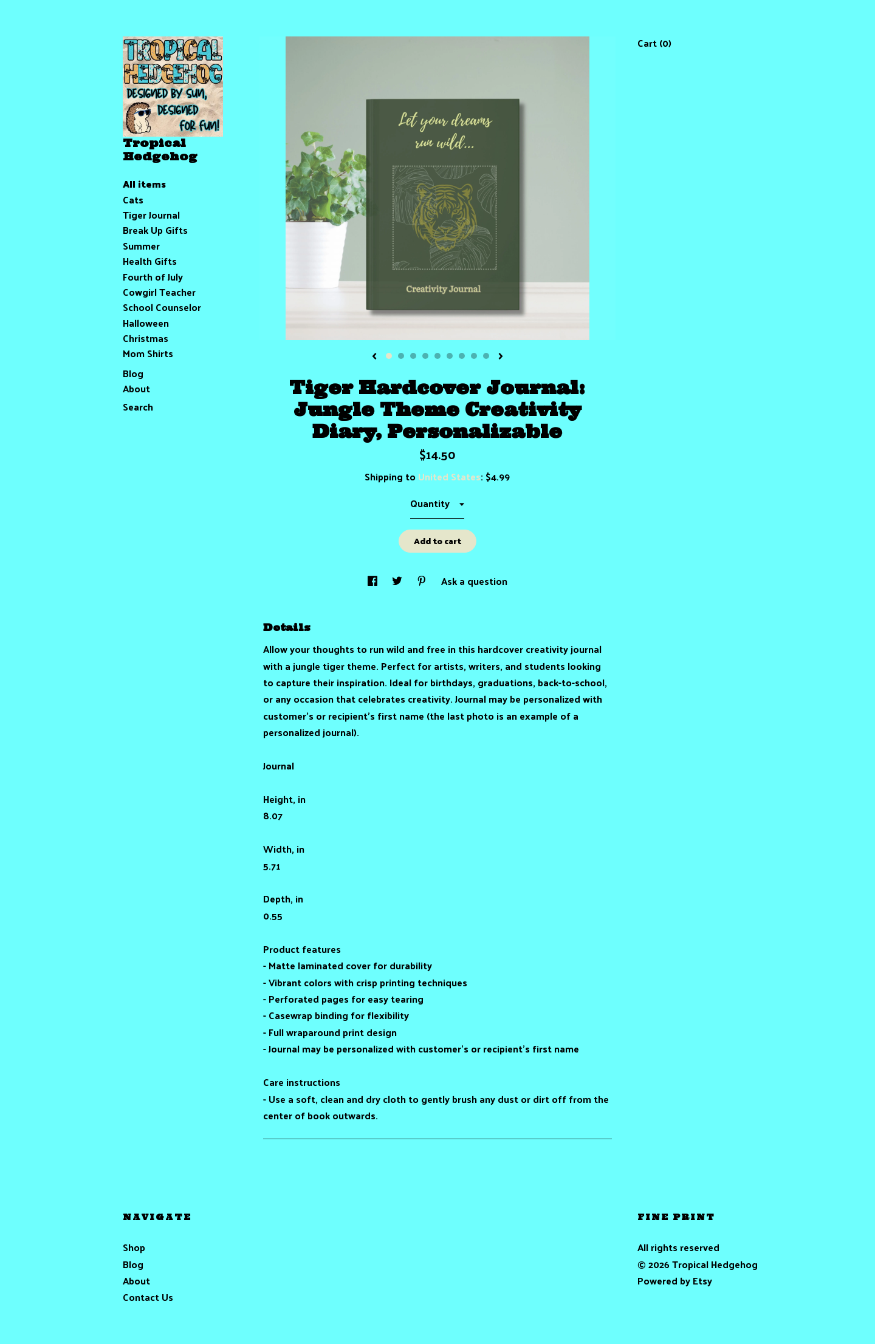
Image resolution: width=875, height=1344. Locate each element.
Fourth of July (153, 276)
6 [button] (450, 356)
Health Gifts (150, 261)
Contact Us (148, 1297)
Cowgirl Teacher (159, 292)
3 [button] (413, 356)
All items (144, 184)
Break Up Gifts (155, 230)
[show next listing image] (501, 357)
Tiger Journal (151, 214)
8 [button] (474, 356)
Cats (133, 199)
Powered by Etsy (674, 1280)
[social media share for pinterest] (423, 581)
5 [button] (437, 356)
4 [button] (425, 356)
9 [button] (486, 356)
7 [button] (462, 356)
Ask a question (474, 581)
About (136, 388)
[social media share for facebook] (374, 581)
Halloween (146, 323)
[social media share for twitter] (398, 581)
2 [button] (401, 356)
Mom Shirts (148, 353)
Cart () (654, 43)
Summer (141, 245)
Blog (133, 373)
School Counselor (162, 307)
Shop (134, 1247)
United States (449, 476)
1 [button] (389, 356)
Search (138, 406)
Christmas (145, 338)
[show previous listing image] (374, 357)
